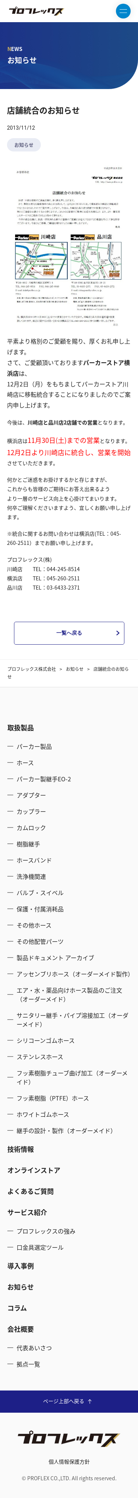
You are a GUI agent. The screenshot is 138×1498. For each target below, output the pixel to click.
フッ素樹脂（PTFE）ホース (53, 1097)
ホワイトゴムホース (43, 1114)
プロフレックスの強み (46, 1230)
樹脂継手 (28, 843)
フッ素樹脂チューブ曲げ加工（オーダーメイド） (72, 1077)
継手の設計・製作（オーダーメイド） (66, 1130)
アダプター (31, 795)
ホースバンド (34, 860)
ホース (25, 762)
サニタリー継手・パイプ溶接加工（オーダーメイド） (72, 1019)
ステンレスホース (40, 1056)
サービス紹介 (27, 1212)
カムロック (31, 827)
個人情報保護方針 (69, 1461)
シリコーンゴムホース (46, 1040)
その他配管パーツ (40, 941)
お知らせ (23, 144)
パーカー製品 (34, 746)
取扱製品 (20, 728)
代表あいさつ (34, 1347)
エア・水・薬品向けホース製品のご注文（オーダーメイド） (69, 994)
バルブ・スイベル (40, 892)
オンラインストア (33, 1170)
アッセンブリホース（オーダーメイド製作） (74, 973)
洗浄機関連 (31, 876)
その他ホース (34, 925)
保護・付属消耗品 (40, 908)
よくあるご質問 (30, 1191)
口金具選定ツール (40, 1247)
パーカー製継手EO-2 (44, 778)
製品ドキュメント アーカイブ (55, 957)
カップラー (31, 811)
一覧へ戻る (69, 633)
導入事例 (20, 1266)
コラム (17, 1308)
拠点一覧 (28, 1363)
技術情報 (20, 1149)
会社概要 (20, 1329)
